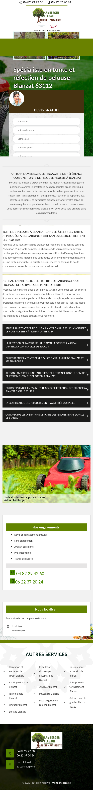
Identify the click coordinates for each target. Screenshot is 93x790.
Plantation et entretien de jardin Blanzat (13, 671)
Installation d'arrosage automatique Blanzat (43, 673)
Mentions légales (61, 782)
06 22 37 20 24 (59, 2)
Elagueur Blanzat (15, 705)
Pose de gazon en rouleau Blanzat (46, 702)
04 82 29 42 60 (31, 2)
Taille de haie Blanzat (13, 696)
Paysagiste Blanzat (46, 694)
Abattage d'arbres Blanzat (15, 684)
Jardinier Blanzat (45, 687)
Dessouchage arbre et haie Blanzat (74, 671)
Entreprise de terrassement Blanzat (74, 687)
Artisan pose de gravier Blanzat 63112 (75, 702)
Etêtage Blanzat (14, 712)
